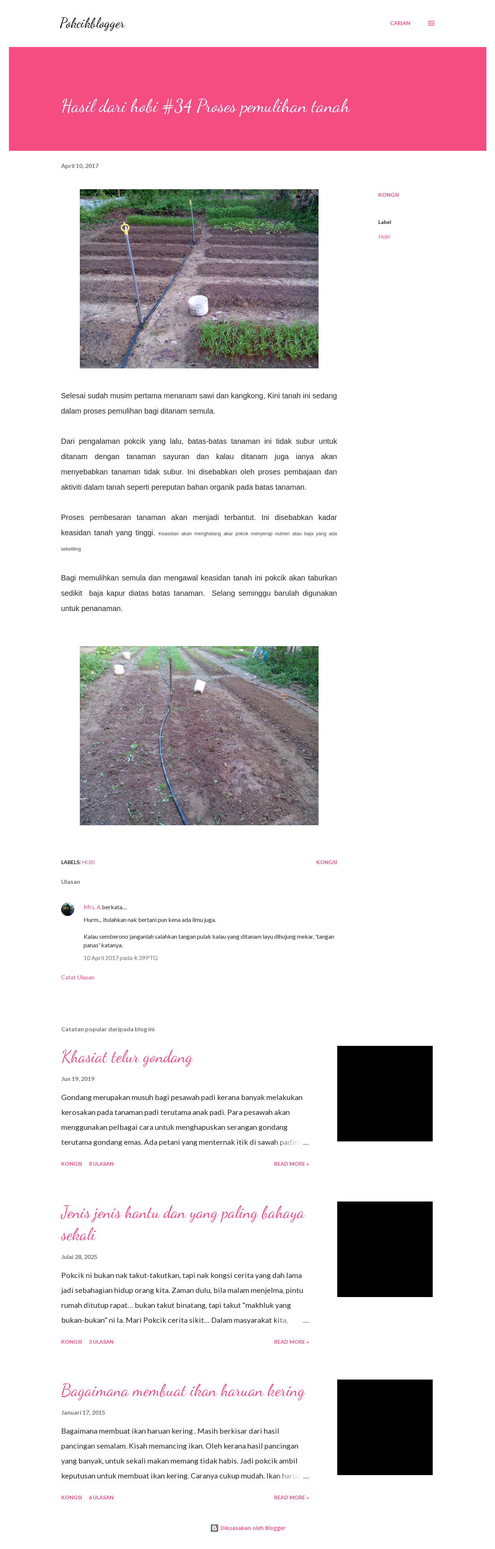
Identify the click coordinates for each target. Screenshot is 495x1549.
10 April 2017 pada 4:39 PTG (121, 957)
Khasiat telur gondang (126, 1056)
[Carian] (400, 23)
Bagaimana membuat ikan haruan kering (183, 1390)
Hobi (384, 236)
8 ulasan (101, 1163)
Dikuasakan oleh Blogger (247, 1527)
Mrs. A (92, 906)
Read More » (291, 1163)
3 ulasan (101, 1341)
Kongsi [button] (388, 194)
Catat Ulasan (77, 977)
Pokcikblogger (92, 23)
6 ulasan (101, 1497)
